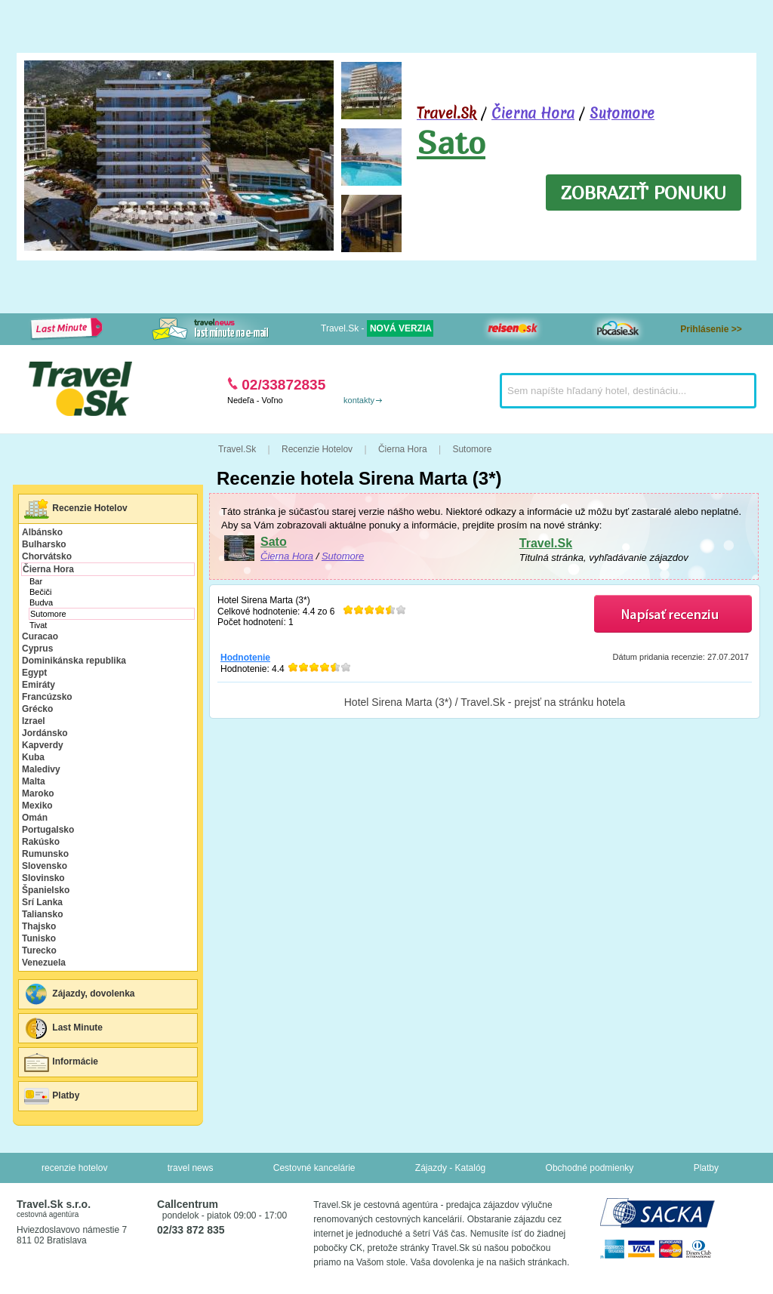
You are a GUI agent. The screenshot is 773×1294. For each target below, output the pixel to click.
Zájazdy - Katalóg (450, 1168)
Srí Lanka (42, 902)
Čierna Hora (532, 113)
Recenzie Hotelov (75, 509)
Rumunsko (45, 854)
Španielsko (45, 890)
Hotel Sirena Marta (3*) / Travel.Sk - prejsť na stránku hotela (485, 702)
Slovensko (44, 866)
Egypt (34, 672)
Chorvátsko (47, 556)
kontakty (358, 400)
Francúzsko (47, 697)
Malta (33, 781)
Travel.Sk (545, 543)
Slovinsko (43, 878)
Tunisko (39, 938)
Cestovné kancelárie (314, 1168)
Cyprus (37, 648)
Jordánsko (45, 733)
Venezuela (44, 962)
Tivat (38, 625)
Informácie (60, 1062)
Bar (35, 581)
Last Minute (63, 1028)
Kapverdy (42, 745)
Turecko (39, 950)
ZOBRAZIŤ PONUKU (643, 192)
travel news (191, 1168)
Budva (41, 602)
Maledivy (41, 769)
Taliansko (42, 914)
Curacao (40, 636)
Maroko (38, 793)
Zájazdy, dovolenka (78, 994)
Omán (35, 817)
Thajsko (39, 926)
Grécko (37, 709)
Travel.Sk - (377, 328)
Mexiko (37, 805)
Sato (451, 142)
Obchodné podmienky (590, 1168)
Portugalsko (48, 829)
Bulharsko (44, 544)
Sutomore (622, 113)
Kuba (33, 757)
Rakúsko (41, 841)
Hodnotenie (245, 657)
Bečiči (40, 591)
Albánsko (42, 532)
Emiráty (38, 684)
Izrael (33, 721)
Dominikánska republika (74, 660)
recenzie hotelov (74, 1168)
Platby (51, 1096)
